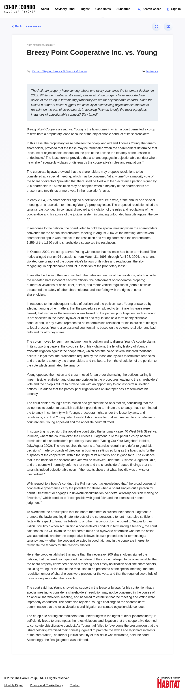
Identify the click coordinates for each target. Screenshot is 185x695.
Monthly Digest (13, 685)
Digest (85, 8)
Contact (74, 685)
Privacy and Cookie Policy (46, 685)
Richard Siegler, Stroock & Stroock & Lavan (59, 71)
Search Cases (149, 8)
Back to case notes (26, 26)
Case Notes (103, 8)
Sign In (174, 8)
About (45, 8)
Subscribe (123, 8)
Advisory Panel (65, 8)
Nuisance (152, 71)
